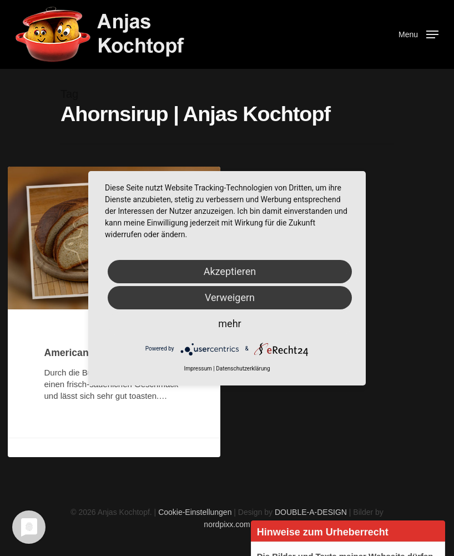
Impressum (197, 368)
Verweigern (230, 297)
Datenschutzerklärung (243, 368)
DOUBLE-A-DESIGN (311, 512)
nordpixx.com (227, 524)
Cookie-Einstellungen (194, 512)
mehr (229, 323)
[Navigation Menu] (418, 33)
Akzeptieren (230, 271)
